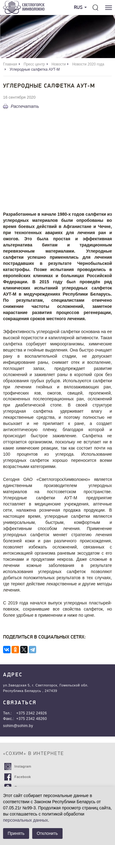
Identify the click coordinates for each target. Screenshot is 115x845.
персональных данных (25, 820)
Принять (16, 833)
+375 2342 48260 (31, 719)
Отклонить (47, 833)
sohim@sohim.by (18, 726)
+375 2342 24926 (31, 713)
